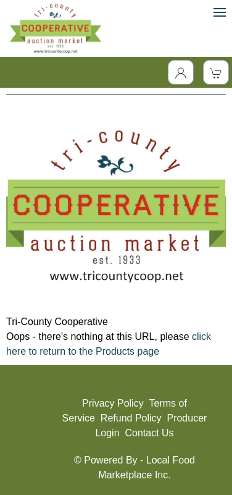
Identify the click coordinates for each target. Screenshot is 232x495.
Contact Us (149, 433)
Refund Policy (131, 418)
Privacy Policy (113, 403)
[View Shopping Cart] (216, 72)
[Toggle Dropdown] (181, 72)
